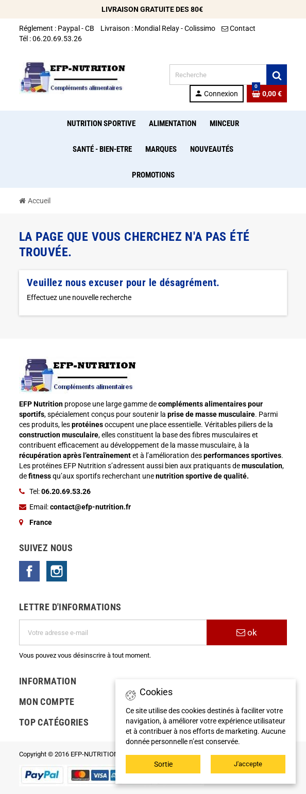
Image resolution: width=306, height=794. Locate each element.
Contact (239, 28)
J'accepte (248, 764)
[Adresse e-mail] (113, 632)
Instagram (56, 571)
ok (246, 632)
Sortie (163, 764)
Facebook (29, 571)
